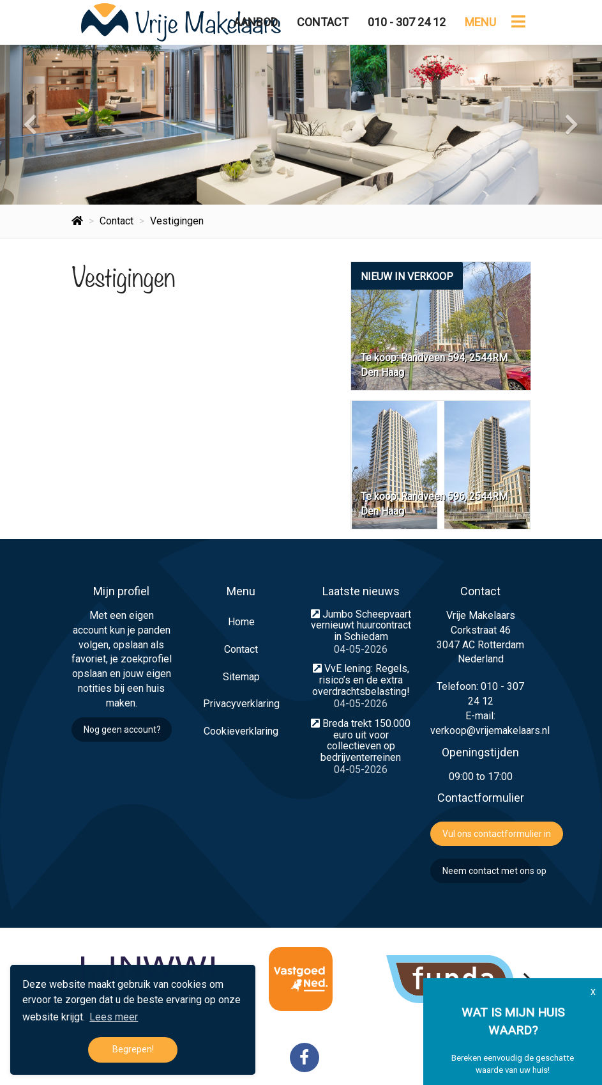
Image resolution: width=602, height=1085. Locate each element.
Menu (480, 22)
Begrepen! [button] (133, 1049)
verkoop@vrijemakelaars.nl (490, 730)
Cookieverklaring (241, 731)
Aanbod (256, 22)
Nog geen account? (122, 729)
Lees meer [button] (113, 1017)
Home (241, 622)
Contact (323, 22)
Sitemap (241, 677)
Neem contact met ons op (486, 871)
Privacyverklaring (241, 704)
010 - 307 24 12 (407, 22)
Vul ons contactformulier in (496, 834)
